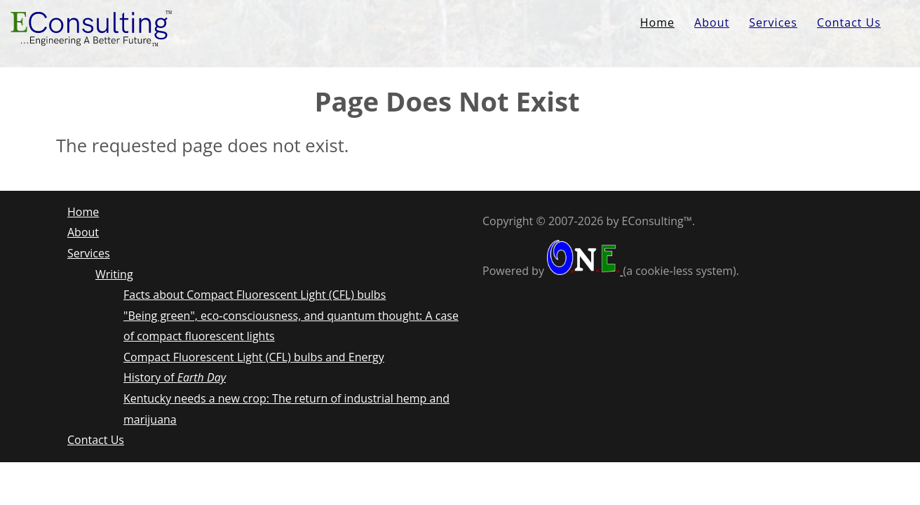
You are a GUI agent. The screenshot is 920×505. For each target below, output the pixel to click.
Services (773, 22)
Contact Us (849, 22)
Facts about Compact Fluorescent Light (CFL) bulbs (254, 294)
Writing (114, 274)
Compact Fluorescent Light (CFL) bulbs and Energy (253, 357)
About (711, 22)
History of (174, 377)
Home (657, 22)
